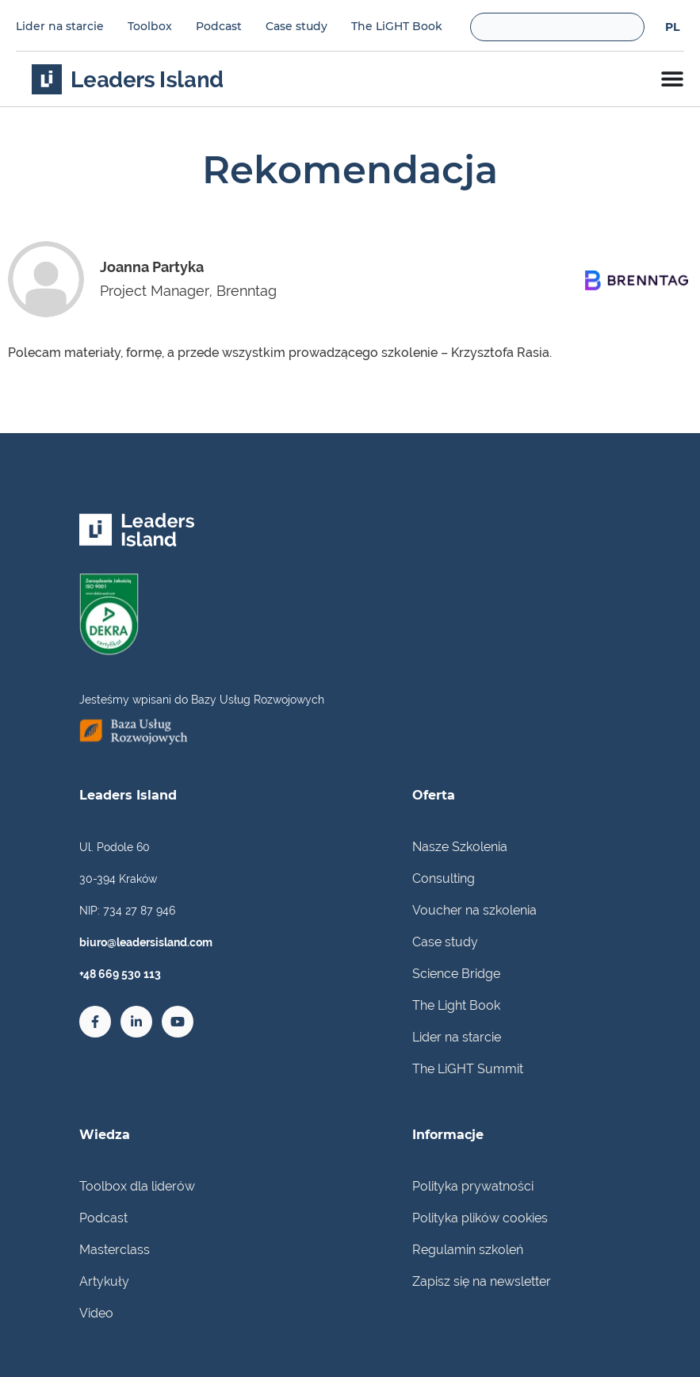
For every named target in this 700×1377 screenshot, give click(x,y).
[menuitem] (672, 26)
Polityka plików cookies (480, 1217)
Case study (296, 26)
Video (96, 1313)
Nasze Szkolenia (459, 846)
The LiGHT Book (396, 26)
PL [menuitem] (672, 28)
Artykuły (104, 1281)
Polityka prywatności (473, 1186)
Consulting (443, 878)
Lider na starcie (60, 26)
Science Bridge (456, 973)
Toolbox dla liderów (137, 1186)
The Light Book (456, 1005)
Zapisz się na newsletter (481, 1281)
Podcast (219, 26)
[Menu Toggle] (672, 78)
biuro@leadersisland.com (145, 942)
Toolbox (150, 26)
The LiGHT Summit (467, 1068)
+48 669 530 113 (120, 974)
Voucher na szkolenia (474, 910)
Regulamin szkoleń (467, 1249)
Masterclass (114, 1249)
